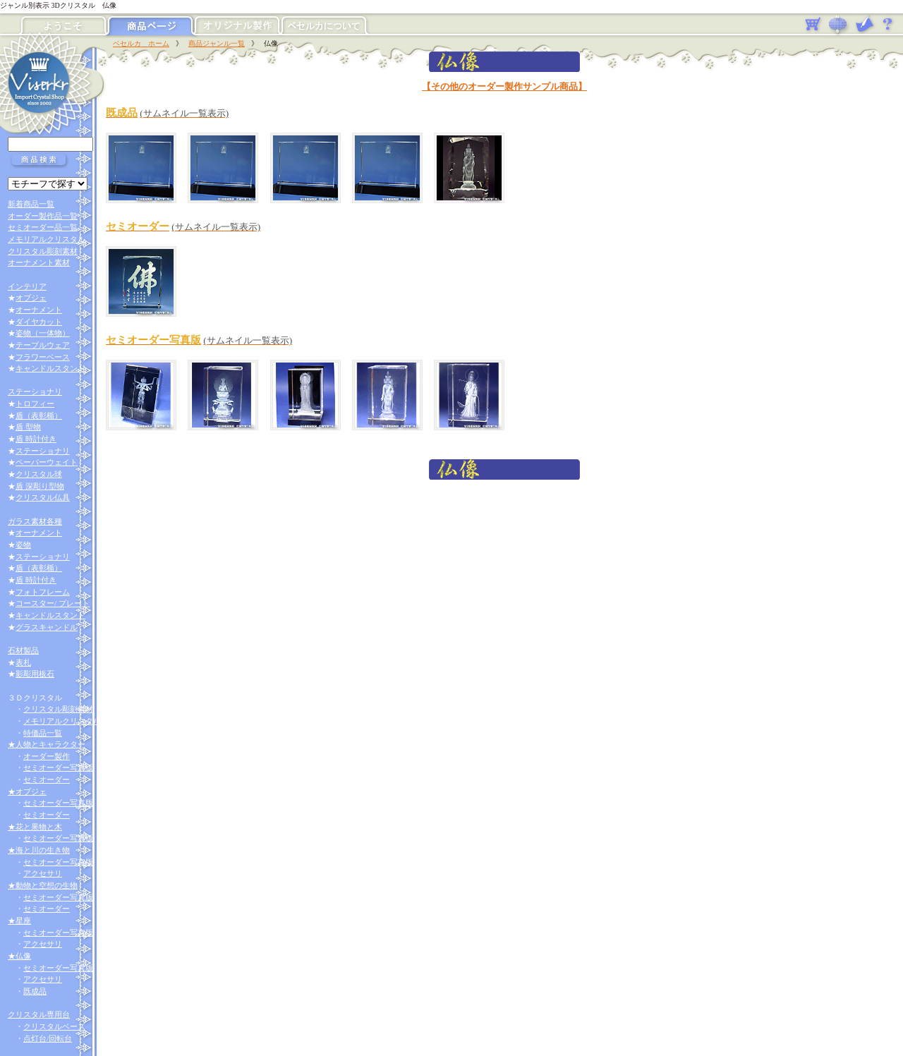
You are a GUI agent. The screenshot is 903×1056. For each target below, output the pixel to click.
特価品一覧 (42, 733)
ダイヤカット (39, 321)
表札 (23, 662)
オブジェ (31, 297)
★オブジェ (27, 791)
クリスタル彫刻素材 (43, 251)
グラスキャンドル (47, 627)
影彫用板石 (35, 673)
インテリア (27, 286)
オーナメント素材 (39, 262)
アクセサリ (42, 873)
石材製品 (23, 650)
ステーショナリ (35, 391)
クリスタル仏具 (43, 497)
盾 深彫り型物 (40, 486)
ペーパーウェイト (47, 462)
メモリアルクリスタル (46, 239)
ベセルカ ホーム (141, 43)
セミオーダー (46, 779)
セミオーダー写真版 (58, 767)
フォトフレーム (43, 592)
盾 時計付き (36, 439)
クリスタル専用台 (39, 1014)
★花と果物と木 (35, 827)
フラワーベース (43, 357)
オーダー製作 (46, 756)
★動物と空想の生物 (43, 885)
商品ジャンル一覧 (216, 43)
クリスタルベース (54, 1026)
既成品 (35, 991)
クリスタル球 (39, 474)
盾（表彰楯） (39, 415)
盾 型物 (28, 427)
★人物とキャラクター (46, 744)
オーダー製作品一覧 (43, 216)
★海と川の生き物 (39, 850)
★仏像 (19, 956)
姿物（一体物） (43, 333)
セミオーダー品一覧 (43, 227)
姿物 (23, 544)
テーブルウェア (43, 345)
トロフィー (35, 403)
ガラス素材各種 (35, 521)
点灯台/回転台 (47, 1038)
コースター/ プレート (53, 603)
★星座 (19, 920)
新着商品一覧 (31, 204)
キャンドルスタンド (50, 368)
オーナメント (39, 309)
